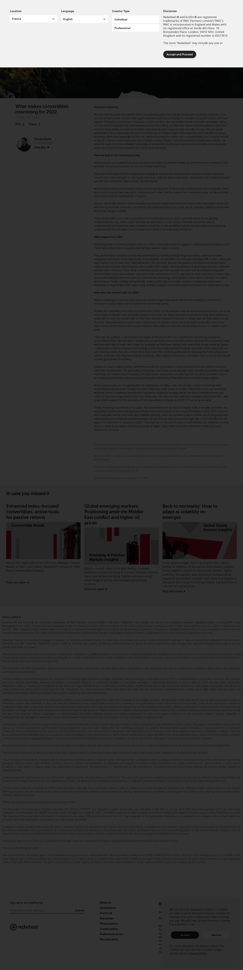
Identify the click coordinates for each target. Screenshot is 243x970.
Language (67, 11)
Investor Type (121, 11)
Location (16, 11)
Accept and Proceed (180, 54)
